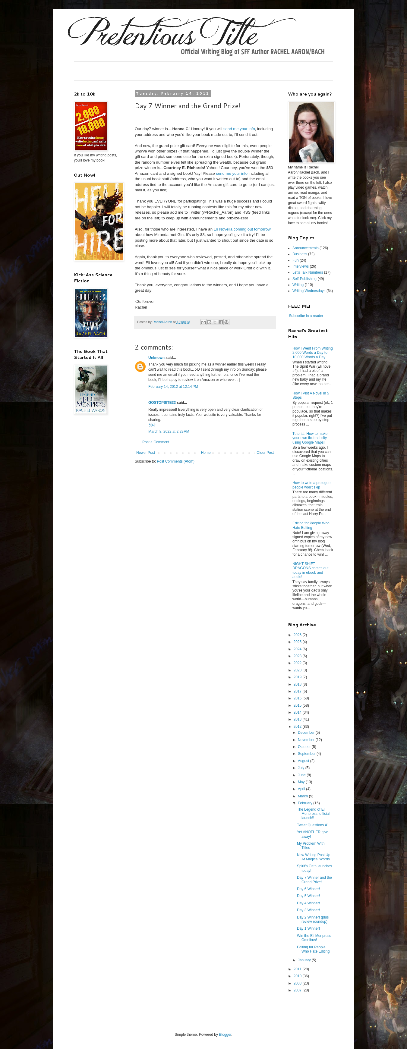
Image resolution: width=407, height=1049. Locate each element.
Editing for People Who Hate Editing (311, 525)
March (303, 796)
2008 (298, 983)
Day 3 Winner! (308, 910)
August (304, 761)
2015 (298, 705)
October (305, 747)
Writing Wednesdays (309, 291)
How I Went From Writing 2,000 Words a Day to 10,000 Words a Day (312, 352)
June (302, 775)
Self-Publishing (304, 279)
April (302, 789)
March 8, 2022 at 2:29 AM (168, 431)
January (305, 960)
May (302, 782)
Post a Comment (155, 442)
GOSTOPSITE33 (162, 402)
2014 (298, 712)
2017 (298, 691)
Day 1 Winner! (308, 928)
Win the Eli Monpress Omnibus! (314, 938)
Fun (295, 260)
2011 (298, 969)
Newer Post (145, 453)
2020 (298, 670)
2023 (298, 656)
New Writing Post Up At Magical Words (313, 857)
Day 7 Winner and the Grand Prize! (314, 879)
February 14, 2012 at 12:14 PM (173, 387)
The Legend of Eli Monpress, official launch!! (313, 813)
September (307, 754)
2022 (298, 663)
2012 (298, 726)
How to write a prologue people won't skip (311, 485)
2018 (298, 684)
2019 (298, 677)
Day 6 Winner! (308, 889)
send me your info (239, 129)
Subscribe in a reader (306, 316)
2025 (298, 642)
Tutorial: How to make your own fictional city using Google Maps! (309, 438)
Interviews (300, 266)
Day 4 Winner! (308, 903)
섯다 (152, 425)
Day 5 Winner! (308, 896)
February (305, 803)
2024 (298, 649)
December (307, 732)
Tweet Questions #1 (313, 825)
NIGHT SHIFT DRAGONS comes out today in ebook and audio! (310, 570)
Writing (298, 285)
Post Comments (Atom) (175, 461)
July (301, 768)
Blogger (225, 1034)
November (307, 740)
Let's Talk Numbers (307, 272)
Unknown (156, 358)
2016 (298, 698)
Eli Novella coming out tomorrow (242, 229)
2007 (298, 990)
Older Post (265, 453)
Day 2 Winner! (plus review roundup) (313, 919)
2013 (298, 719)
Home (206, 453)
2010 (298, 976)
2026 (298, 635)
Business (299, 254)
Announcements (305, 248)
